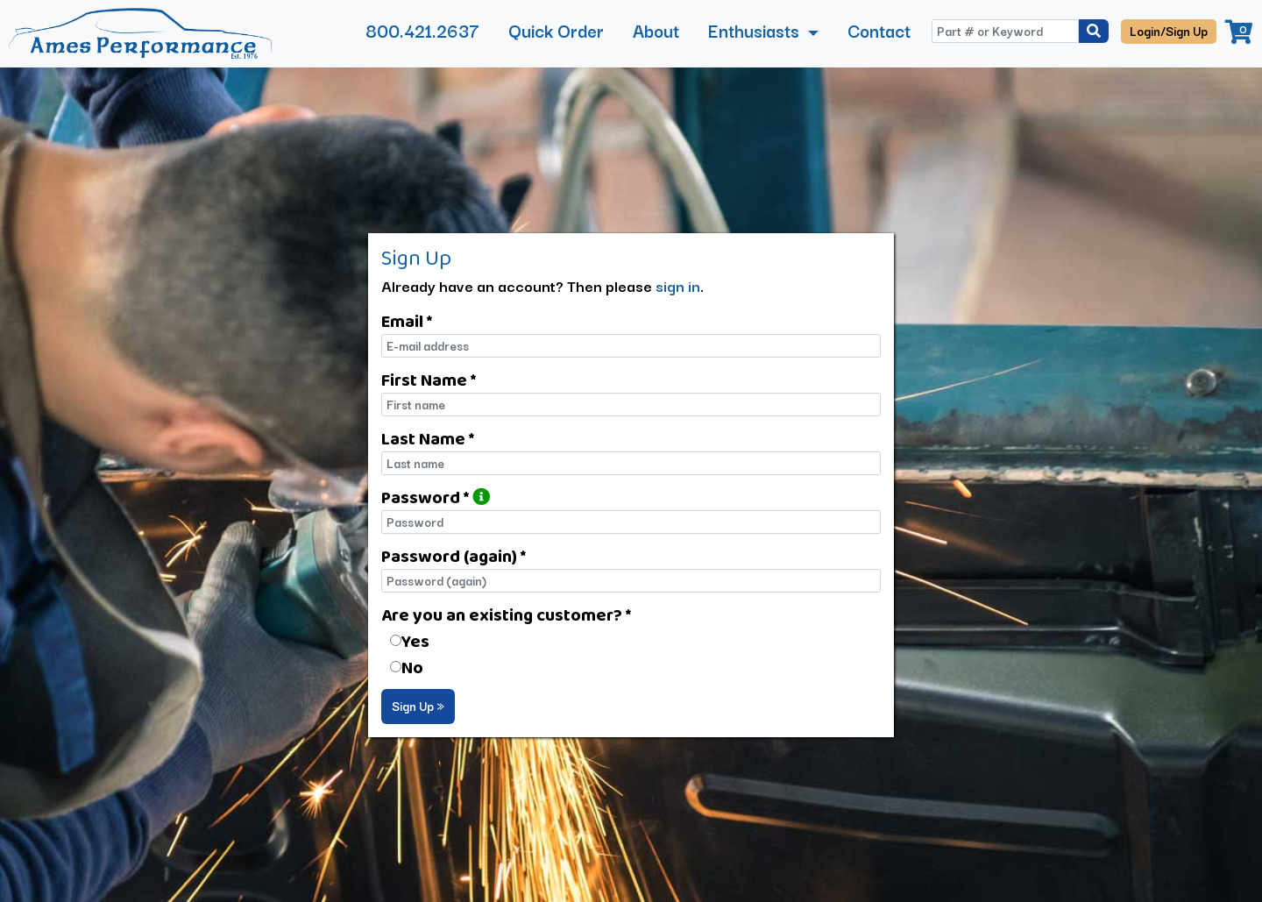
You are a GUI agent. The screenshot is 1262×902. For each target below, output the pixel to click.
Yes (415, 641)
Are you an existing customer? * (506, 614)
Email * (406, 321)
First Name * (428, 379)
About (656, 30)
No (412, 667)
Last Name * (427, 438)
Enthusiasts (756, 30)
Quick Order (556, 30)
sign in (678, 285)
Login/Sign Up (1169, 30)
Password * (435, 497)
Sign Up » (418, 705)
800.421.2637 (422, 30)
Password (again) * (453, 556)
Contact (879, 30)
